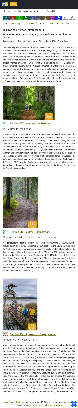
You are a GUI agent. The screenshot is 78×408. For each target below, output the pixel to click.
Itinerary (8, 11)
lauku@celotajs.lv (35, 405)
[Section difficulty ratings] (6, 123)
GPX (65, 23)
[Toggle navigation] (72, 3)
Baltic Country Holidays (13, 402)
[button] (29, 12)
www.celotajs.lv (53, 405)
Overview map (12, 23)
